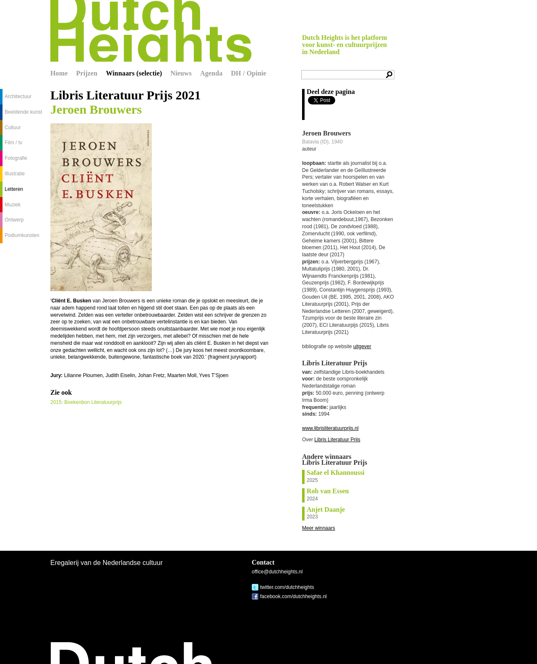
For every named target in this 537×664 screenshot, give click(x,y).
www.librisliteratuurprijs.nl (330, 428)
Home (59, 73)
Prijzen (87, 73)
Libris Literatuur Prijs (337, 440)
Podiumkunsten (22, 235)
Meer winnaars (318, 528)
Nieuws (181, 73)
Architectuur (18, 96)
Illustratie (15, 174)
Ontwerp (14, 220)
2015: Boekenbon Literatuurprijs (86, 402)
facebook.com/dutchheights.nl (293, 596)
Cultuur (13, 127)
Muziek (13, 205)
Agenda (211, 73)
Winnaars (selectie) (134, 73)
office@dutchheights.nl (277, 572)
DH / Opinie (248, 73)
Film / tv (13, 143)
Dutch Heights (151, 31)
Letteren (14, 189)
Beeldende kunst (23, 112)
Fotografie (16, 158)
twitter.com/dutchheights (287, 587)
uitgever (362, 346)
